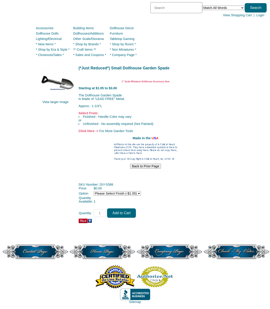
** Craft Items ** (84, 49)
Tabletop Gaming (122, 39)
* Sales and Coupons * (89, 55)
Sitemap (135, 302)
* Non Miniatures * (123, 49)
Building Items (83, 28)
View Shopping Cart (237, 15)
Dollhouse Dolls (47, 33)
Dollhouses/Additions (88, 33)
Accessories (44, 28)
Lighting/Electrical (49, 39)
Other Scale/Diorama (88, 39)
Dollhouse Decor (122, 28)
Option (83, 193)
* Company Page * (123, 55)
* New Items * (46, 44)
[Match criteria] (223, 8)
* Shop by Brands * (87, 44)
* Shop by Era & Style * (53, 49)
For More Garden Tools (116, 131)
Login (260, 15)
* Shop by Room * (123, 44)
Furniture (116, 33)
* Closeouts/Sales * (50, 55)
